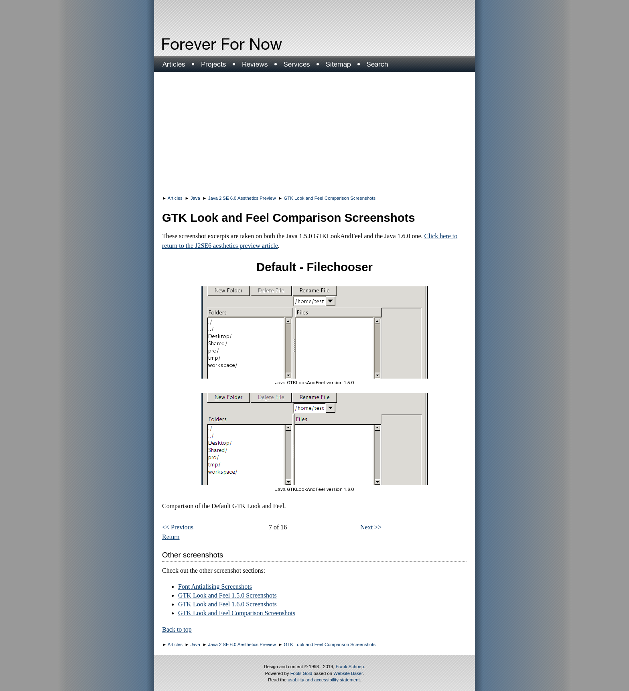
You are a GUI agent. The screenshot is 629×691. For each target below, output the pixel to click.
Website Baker (348, 673)
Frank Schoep (350, 666)
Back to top (177, 629)
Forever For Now (204, 44)
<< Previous (177, 527)
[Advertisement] (314, 132)
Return (171, 536)
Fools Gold (301, 673)
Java (195, 198)
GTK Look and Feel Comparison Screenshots (330, 198)
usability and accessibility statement (323, 679)
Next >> (370, 527)
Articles (175, 198)
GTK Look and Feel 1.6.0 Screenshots (227, 604)
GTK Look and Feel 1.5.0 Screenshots (227, 595)
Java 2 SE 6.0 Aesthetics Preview (242, 198)
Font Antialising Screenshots (215, 586)
